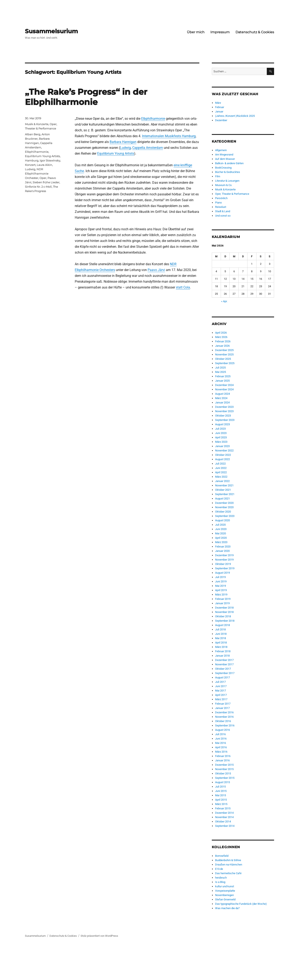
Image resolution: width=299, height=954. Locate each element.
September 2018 (224, 620)
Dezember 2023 (224, 406)
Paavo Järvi (156, 270)
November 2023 (224, 411)
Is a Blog (220, 882)
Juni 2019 (221, 581)
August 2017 (222, 677)
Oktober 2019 (223, 564)
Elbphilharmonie (153, 119)
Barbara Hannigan (123, 142)
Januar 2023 (222, 446)
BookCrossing (223, 167)
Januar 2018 (222, 655)
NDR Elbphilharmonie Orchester (36, 174)
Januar (219, 111)
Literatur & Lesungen (227, 180)
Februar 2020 (222, 546)
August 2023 (222, 424)
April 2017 (221, 694)
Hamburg (31, 160)
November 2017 (224, 664)
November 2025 (224, 354)
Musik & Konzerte (36, 124)
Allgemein (221, 150)
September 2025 (224, 363)
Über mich (196, 32)
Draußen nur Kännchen (228, 864)
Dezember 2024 (224, 385)
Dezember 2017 (224, 660)
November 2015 (224, 769)
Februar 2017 (222, 703)
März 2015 (221, 804)
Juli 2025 (220, 367)
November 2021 (224, 485)
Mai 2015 (220, 795)
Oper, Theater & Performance (232, 193)
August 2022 (222, 459)
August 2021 (222, 498)
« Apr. (224, 301)
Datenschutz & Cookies (254, 32)
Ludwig (125, 148)
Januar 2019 (222, 603)
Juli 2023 (220, 428)
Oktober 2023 (223, 415)
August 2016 (222, 729)
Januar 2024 (222, 402)
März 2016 (221, 751)
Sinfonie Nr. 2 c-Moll (38, 186)
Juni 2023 (221, 433)
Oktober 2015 (223, 773)
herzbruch (221, 877)
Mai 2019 (220, 585)
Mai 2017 (220, 690)
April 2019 (221, 590)
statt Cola (183, 287)
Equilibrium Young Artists (115, 153)
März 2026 (221, 337)
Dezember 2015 (224, 764)
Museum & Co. (223, 185)
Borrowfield (221, 855)
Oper (42, 178)
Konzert (30, 164)
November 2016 (224, 716)
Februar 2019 (222, 598)
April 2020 (221, 537)
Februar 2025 (222, 376)
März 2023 (221, 441)
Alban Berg (32, 134)
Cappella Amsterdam (147, 148)
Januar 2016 (222, 760)
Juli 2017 (220, 681)
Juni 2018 (221, 633)
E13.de (219, 868)
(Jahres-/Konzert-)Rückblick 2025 (235, 115)
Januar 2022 (222, 481)
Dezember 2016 (224, 712)
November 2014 (224, 817)
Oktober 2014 (223, 821)
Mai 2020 (220, 533)
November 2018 (224, 612)
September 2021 (224, 494)
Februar (219, 107)
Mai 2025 (220, 371)
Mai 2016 (220, 742)
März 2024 (221, 398)
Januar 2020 (222, 550)
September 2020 (224, 516)
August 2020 (222, 520)
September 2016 (224, 725)
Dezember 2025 (224, 350)
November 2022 (224, 450)
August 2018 (222, 625)
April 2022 (221, 472)
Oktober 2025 (223, 358)
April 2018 (221, 642)
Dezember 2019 (224, 555)
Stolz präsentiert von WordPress (99, 935)
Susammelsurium (51, 31)
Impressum (220, 32)
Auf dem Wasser (225, 158)
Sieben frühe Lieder (46, 182)
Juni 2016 (221, 738)
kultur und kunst (224, 886)
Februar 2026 (222, 341)
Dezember (221, 120)
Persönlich (221, 198)
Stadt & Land (222, 211)
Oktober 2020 (223, 511)
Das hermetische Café (228, 873)
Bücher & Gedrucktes (227, 172)
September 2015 (224, 777)
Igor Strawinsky (50, 160)
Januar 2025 (222, 380)
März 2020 (221, 542)
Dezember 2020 (224, 502)
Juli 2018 (220, 629)
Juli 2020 (220, 524)
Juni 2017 (221, 686)
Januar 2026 (222, 345)
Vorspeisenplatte (225, 890)
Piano (218, 202)
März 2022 (221, 476)
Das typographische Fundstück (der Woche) (241, 903)
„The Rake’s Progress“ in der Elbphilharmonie (86, 97)
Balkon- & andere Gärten (229, 163)
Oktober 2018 (223, 616)
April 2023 (221, 437)
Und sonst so (222, 215)
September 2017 (224, 673)
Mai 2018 (220, 638)
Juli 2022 (220, 463)
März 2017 (221, 699)
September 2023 (224, 420)
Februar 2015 (222, 808)
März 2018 (221, 646)
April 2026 (221, 332)
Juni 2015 (221, 791)
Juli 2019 (220, 577)
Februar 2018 (222, 651)
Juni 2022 (221, 468)
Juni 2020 (221, 529)
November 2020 (224, 507)
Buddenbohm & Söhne (228, 860)
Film (217, 176)
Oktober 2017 (223, 668)
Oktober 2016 (223, 721)
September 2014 (224, 825)
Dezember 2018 (224, 607)
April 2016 (221, 747)
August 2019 (222, 572)
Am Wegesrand (224, 154)
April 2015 (221, 799)
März (218, 102)
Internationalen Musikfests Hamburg (169, 136)
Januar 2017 (222, 708)
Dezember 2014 (224, 812)
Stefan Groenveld (225, 899)
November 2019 (224, 559)
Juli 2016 (220, 734)
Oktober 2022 (223, 454)
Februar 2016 (222, 756)
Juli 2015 (220, 786)
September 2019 (224, 568)
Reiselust (220, 206)
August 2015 (222, 782)
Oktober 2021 (223, 489)
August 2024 (222, 393)
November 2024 (224, 389)
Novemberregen (224, 895)
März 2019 (221, 594)
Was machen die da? (227, 908)
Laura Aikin (44, 164)
